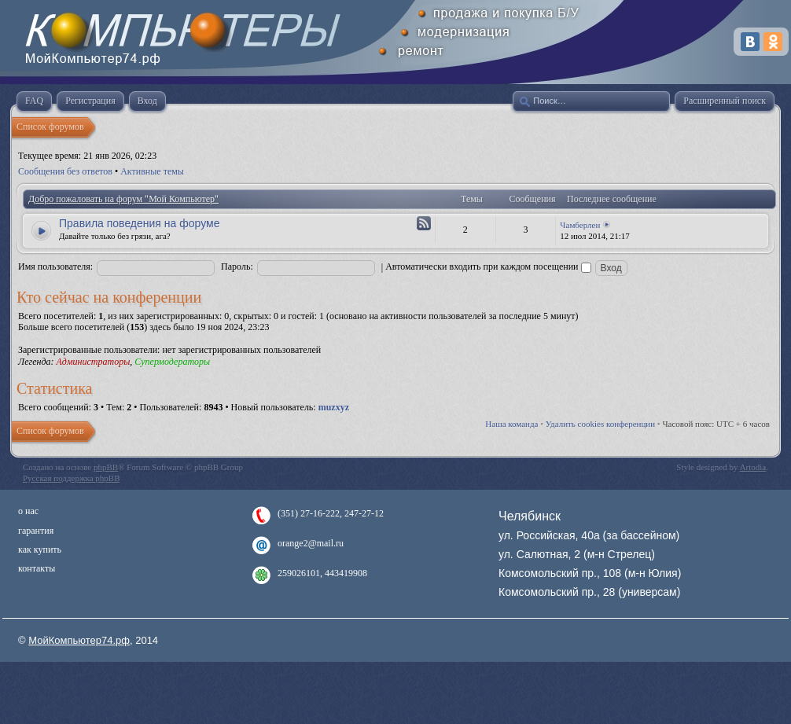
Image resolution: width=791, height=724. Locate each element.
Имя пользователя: (55, 266)
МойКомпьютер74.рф (79, 640)
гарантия (35, 530)
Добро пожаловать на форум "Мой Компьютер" (123, 198)
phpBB (106, 467)
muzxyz (333, 407)
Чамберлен (580, 225)
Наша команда (511, 423)
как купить (39, 549)
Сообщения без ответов (65, 171)
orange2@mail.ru (311, 543)
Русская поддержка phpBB (71, 478)
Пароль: (237, 266)
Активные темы (152, 171)
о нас (28, 510)
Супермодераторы (172, 361)
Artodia (753, 467)
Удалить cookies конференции (600, 423)
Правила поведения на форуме (139, 223)
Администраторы (93, 361)
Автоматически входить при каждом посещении (487, 266)
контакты (36, 568)
